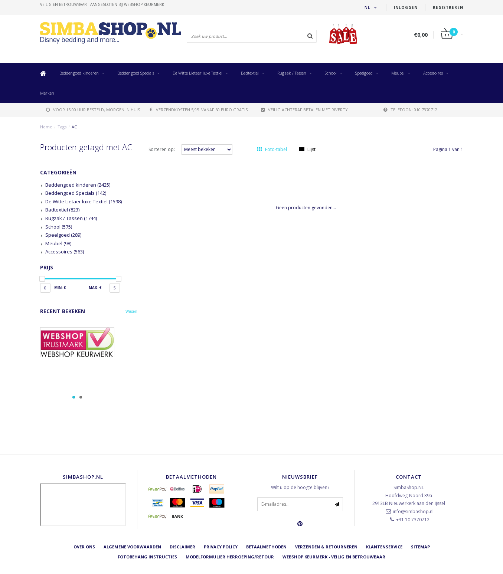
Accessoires (433, 73)
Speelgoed (364, 73)
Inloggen (406, 7)
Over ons (84, 547)
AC (74, 126)
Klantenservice (384, 547)
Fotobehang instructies (147, 557)
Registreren (448, 7)
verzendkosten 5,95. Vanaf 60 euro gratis (199, 109)
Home (46, 126)
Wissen (131, 311)
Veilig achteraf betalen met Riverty (304, 109)
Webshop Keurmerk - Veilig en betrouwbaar (333, 557)
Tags (62, 126)
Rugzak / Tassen (291, 73)
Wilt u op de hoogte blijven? (300, 487)
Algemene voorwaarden (132, 547)
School (331, 73)
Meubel (398, 73)
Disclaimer (182, 547)
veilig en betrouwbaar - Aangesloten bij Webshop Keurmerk (102, 4)
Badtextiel (250, 73)
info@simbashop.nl (413, 511)
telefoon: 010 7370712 (410, 109)
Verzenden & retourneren (326, 547)
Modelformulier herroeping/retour (230, 557)
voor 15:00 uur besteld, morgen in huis (93, 109)
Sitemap (420, 547)
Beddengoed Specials (135, 73)
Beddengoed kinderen (79, 73)
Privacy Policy (221, 547)
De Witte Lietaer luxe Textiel (197, 73)
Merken (47, 93)
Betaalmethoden (266, 547)
